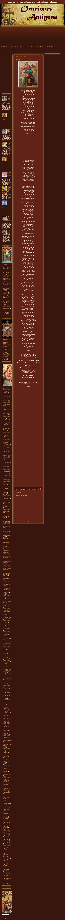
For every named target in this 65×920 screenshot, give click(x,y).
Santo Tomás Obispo (7, 792)
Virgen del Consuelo (6, 870)
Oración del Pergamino (5, 583)
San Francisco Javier (7, 629)
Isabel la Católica (6, 521)
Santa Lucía (5, 742)
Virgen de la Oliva (6, 858)
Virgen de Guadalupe (7, 835)
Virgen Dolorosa (6, 816)
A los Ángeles (5, 456)
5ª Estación (5, 352)
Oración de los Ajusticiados (5, 580)
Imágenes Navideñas (7, 269)
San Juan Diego (6, 657)
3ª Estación (5, 349)
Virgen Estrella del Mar (7, 822)
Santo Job (5, 789)
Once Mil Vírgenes (6, 576)
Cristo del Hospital (6, 504)
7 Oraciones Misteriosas (5, 398)
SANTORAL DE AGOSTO (37, 48)
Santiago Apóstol (6, 788)
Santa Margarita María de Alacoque (7, 745)
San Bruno (5, 615)
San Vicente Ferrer (6, 712)
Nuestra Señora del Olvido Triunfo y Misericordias (6, 574)
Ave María (5, 488)
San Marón (5, 683)
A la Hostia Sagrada (6, 430)
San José (4, 653)
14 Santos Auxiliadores (5, 392)
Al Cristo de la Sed (6, 462)
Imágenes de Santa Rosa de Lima (6, 284)
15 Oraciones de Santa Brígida (6, 394)
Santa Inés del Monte (7, 740)
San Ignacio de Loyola (7, 638)
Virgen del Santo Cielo (7, 880)
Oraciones (5, 578)
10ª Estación (5, 339)
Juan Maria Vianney (6, 532)
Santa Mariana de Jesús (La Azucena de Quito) (7, 750)
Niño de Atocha (6, 552)
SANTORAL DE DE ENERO (16, 46)
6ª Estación (5, 353)
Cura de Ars (5, 508)
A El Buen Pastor (6, 401)
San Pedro (5, 698)
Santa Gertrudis (6, 736)
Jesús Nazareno (6, 522)
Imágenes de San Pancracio (6, 281)
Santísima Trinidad (6, 803)
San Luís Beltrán (6, 670)
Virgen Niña (5, 832)
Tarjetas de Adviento (6, 310)
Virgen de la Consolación (5, 849)
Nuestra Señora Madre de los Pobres (7, 557)
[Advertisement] (32, 36)
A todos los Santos (6, 458)
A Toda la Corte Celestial (6, 418)
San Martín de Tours (6, 680)
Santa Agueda (5, 715)
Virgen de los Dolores (7, 866)
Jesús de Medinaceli (6, 524)
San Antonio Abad (6, 605)
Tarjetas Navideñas (6, 308)
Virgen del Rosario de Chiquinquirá (7, 879)
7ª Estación (5, 355)
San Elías (4, 626)
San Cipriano (5, 625)
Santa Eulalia (5, 731)
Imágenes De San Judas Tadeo (6, 268)
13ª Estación (5, 343)
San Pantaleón (5, 695)
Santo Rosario (5, 791)
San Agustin (5, 598)
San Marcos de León (6, 673)
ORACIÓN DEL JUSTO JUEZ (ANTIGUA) (9, 132)
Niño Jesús (5, 546)
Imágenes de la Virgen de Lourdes (7, 295)
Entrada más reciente (18, 518)
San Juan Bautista (6, 654)
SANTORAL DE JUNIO (15, 48)
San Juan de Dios (6, 661)
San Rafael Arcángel (6, 699)
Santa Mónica (5, 768)
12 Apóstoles (5, 388)
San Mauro (5, 684)
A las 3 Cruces (5, 447)
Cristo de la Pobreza (6, 496)
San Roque (5, 704)
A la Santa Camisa (6, 439)
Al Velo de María (6, 480)
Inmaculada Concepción (5, 519)
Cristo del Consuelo (6, 502)
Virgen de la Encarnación (5, 851)
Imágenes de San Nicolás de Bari (6, 279)
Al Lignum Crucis (6, 471)
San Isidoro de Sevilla (7, 640)
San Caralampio (6, 621)
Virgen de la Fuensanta (5, 854)
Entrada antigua (39, 518)
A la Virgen (5, 446)
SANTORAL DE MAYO (5, 48)
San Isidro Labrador (6, 643)
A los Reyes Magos (6, 455)
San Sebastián (5, 705)
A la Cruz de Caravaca (7, 419)
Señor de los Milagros (7, 804)
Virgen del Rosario (6, 877)
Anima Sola (5, 484)
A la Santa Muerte (6, 444)
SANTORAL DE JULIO (26, 48)
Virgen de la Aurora (6, 844)
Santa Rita (5, 772)
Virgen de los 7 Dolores (5, 865)
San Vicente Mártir (6, 714)
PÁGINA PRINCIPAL (5, 46)
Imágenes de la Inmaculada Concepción (6, 289)
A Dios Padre (5, 400)
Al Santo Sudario (6, 479)
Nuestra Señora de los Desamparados (7, 569)
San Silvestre (5, 709)
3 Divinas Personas (6, 396)
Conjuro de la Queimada (5, 490)
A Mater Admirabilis (6, 413)
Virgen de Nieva (6, 839)
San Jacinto (5, 645)
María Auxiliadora (6, 542)
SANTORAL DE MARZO (39, 46)
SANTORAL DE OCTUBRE (6, 51)
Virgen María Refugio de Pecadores (7, 829)
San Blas (4, 614)
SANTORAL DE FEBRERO (28, 46)
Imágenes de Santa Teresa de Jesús (6, 286)
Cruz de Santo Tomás (7, 506)
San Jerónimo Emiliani (7, 647)
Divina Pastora (5, 510)
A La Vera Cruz (5, 409)
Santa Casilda (5, 722)
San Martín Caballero (7, 676)
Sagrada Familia (6, 592)
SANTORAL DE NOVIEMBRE (18, 51)
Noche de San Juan (6, 554)
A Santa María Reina (6, 414)
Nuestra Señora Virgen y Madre (6, 559)
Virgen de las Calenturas (5, 860)
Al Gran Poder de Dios (7, 467)
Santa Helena (5, 737)
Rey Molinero (5, 590)
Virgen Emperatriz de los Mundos (7, 818)
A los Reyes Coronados (5, 453)
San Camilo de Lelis (6, 618)
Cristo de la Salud (6, 498)
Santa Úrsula (5, 784)
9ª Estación (5, 358)
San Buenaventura (6, 617)
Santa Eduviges (6, 730)
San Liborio (5, 666)
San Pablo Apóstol (6, 692)
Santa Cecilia (5, 726)
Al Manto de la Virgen (7, 473)
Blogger (6, 918)
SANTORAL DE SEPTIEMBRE (49, 48)
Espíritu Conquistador (7, 514)
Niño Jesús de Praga (7, 547)
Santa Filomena (6, 734)
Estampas (5, 264)
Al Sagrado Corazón (6, 475)
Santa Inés (5, 739)
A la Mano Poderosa (6, 433)
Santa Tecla (5, 776)
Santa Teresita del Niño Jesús (6, 781)
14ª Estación (5, 345)
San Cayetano (5, 622)
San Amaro (5, 603)
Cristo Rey (5, 492)
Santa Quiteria (5, 771)
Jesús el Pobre (5, 531)
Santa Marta (5, 752)
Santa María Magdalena (5, 754)
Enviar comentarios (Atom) (24, 521)
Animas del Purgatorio (7, 486)
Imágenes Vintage (6, 272)
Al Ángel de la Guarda (7, 482)
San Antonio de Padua (7, 606)
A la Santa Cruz (6, 440)
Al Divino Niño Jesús (6, 463)
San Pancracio (5, 693)
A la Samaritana (6, 437)
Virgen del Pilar (5, 875)
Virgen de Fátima (6, 834)
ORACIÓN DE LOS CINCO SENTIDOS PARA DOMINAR (9, 233)
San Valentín (5, 711)
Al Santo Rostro (6, 477)
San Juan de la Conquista (5, 663)
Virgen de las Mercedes (5, 862)
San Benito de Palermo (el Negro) (6, 611)
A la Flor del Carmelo (7, 428)
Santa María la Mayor (7, 766)
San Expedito (5, 628)
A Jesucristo (5, 403)
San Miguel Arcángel (6, 686)
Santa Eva (5, 733)
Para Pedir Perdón (29, 489)
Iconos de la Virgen (6, 266)
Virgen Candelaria (6, 814)
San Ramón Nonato (6, 702)
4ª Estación (5, 350)
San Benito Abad (6, 609)
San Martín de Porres (7, 678)
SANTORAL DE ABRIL (50, 46)
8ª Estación (5, 356)
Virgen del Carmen (6, 869)
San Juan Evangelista (7, 658)
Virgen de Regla (6, 840)
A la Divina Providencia (5, 424)
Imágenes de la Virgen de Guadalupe (7, 292)
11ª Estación (5, 340)
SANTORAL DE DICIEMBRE (31, 51)
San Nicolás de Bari (6, 688)
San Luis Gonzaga (6, 669)
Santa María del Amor (7, 763)
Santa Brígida (5, 719)
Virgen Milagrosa (6, 831)
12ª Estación (5, 342)
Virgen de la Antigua (6, 842)
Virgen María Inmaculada (5, 827)
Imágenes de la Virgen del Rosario (7, 297)
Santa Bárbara (5, 721)
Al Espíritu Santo (6, 466)
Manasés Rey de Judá (7, 540)
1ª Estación (5, 346)
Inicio (29, 518)
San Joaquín (5, 649)
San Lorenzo (5, 667)
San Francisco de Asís (7, 632)
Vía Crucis (5, 359)
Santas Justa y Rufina (7, 785)
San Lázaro (5, 672)
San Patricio (5, 696)
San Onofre (5, 691)
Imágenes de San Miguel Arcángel (6, 277)
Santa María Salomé (6, 756)
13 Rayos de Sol (6, 390)
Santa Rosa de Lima (6, 774)
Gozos (20, 489)
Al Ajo (4, 459)
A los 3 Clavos (5, 451)
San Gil (4, 637)
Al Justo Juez (5, 470)
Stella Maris (5, 813)
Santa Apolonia (5, 718)
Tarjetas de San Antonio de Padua (6, 313)
